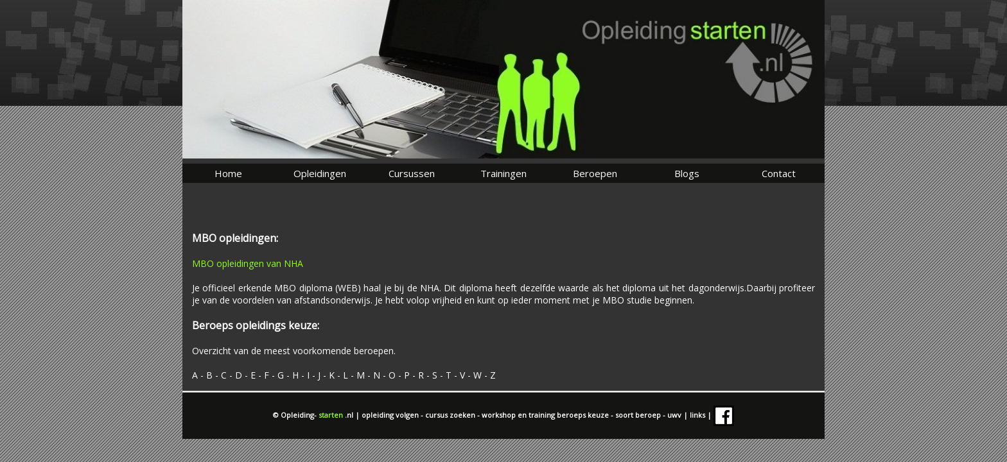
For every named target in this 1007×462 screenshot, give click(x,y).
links (698, 415)
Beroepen (595, 173)
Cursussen (412, 173)
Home (228, 173)
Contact (779, 173)
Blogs (686, 173)
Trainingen (503, 173)
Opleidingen (319, 173)
